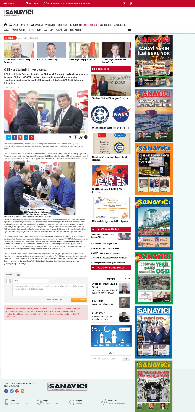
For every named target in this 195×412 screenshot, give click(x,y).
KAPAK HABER (50, 24)
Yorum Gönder (13, 273)
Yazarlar (39, 24)
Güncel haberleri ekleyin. (117, 400)
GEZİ (45, 29)
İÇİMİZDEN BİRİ (76, 24)
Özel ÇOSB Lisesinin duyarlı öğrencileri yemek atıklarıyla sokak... (68, 3)
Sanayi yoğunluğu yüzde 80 (102, 303)
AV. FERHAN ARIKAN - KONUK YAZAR (104, 284)
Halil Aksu (34, 37)
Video (26, 24)
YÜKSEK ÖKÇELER (18, 29)
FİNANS (38, 29)
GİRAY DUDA (97, 300)
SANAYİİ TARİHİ (62, 29)
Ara (125, 357)
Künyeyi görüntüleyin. (51, 400)
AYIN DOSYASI (63, 24)
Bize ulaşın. (80, 400)
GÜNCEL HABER (119, 24)
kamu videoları (75, 29)
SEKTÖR (30, 29)
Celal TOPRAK (98, 312)
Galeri (15, 24)
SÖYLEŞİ (7, 29)
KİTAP (52, 29)
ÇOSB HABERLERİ (90, 24)
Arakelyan (22, 37)
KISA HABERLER (105, 24)
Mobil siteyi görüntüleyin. (20, 400)
